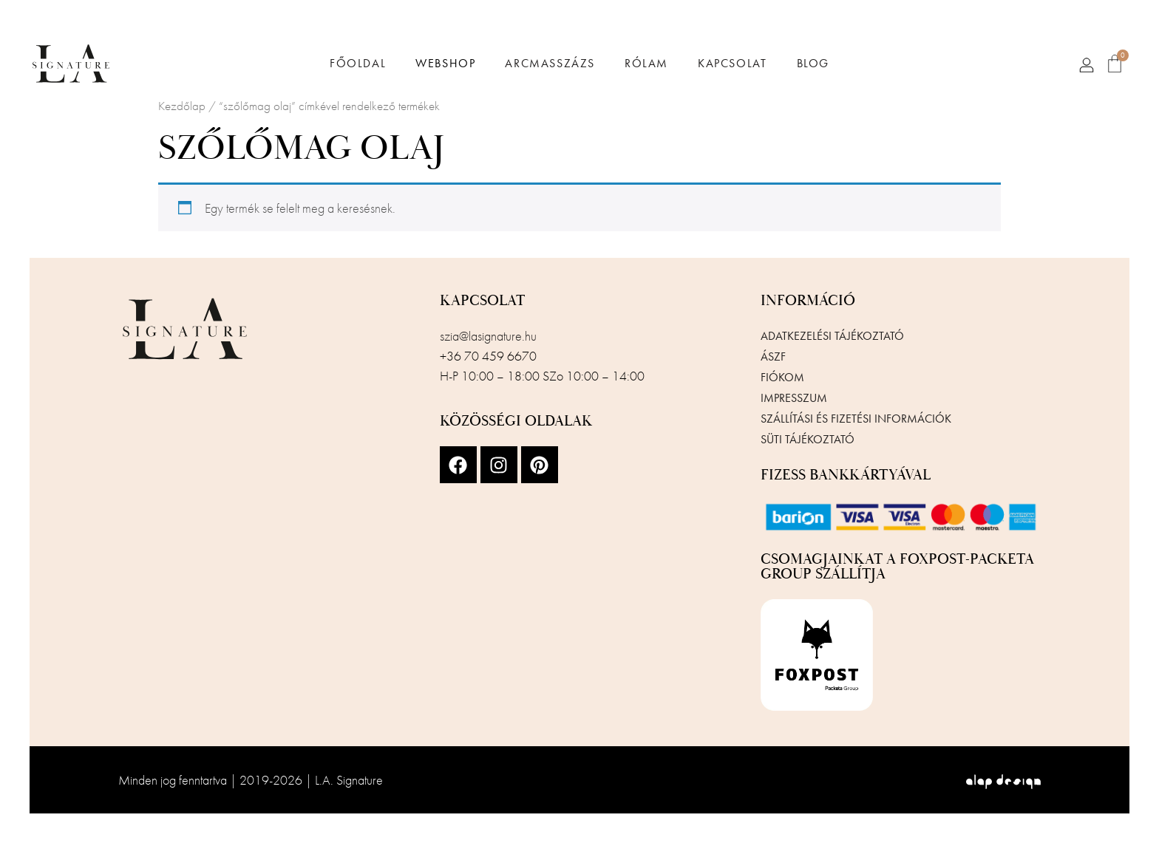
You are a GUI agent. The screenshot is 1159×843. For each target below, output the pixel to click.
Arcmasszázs (550, 63)
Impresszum (794, 398)
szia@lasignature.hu (488, 335)
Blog (813, 63)
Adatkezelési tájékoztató (832, 336)
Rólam (646, 63)
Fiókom (782, 377)
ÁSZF (773, 356)
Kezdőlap (181, 106)
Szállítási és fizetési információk (856, 418)
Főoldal (358, 63)
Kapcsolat (732, 63)
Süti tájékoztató (807, 439)
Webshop (445, 63)
